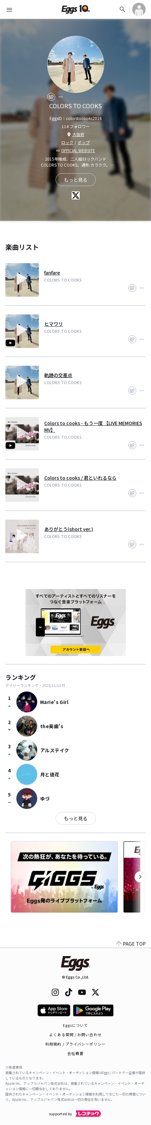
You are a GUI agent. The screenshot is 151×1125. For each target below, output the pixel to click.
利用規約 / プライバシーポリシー (75, 1044)
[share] (51, 97)
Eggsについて (75, 1025)
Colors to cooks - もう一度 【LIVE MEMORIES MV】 (93, 426)
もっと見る (75, 818)
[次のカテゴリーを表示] (140, 877)
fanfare (52, 272)
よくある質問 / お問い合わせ (75, 1034)
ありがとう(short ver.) (68, 529)
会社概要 (75, 1053)
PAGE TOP (131, 943)
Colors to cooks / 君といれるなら (80, 477)
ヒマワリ (53, 323)
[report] (61, 97)
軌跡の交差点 (58, 375)
